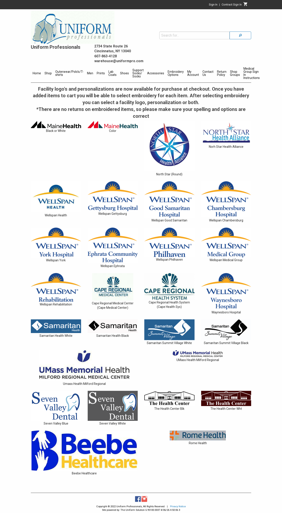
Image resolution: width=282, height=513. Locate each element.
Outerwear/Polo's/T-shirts (69, 73)
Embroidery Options (176, 73)
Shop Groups (235, 73)
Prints (101, 73)
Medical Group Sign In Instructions (251, 73)
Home (37, 73)
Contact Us (207, 73)
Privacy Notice (178, 506)
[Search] (240, 35)
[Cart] (245, 5)
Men (90, 73)
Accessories (155, 73)
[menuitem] (37, 73)
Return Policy (221, 73)
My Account (193, 73)
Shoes (124, 73)
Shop (48, 73)
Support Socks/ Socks (138, 73)
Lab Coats (112, 73)
